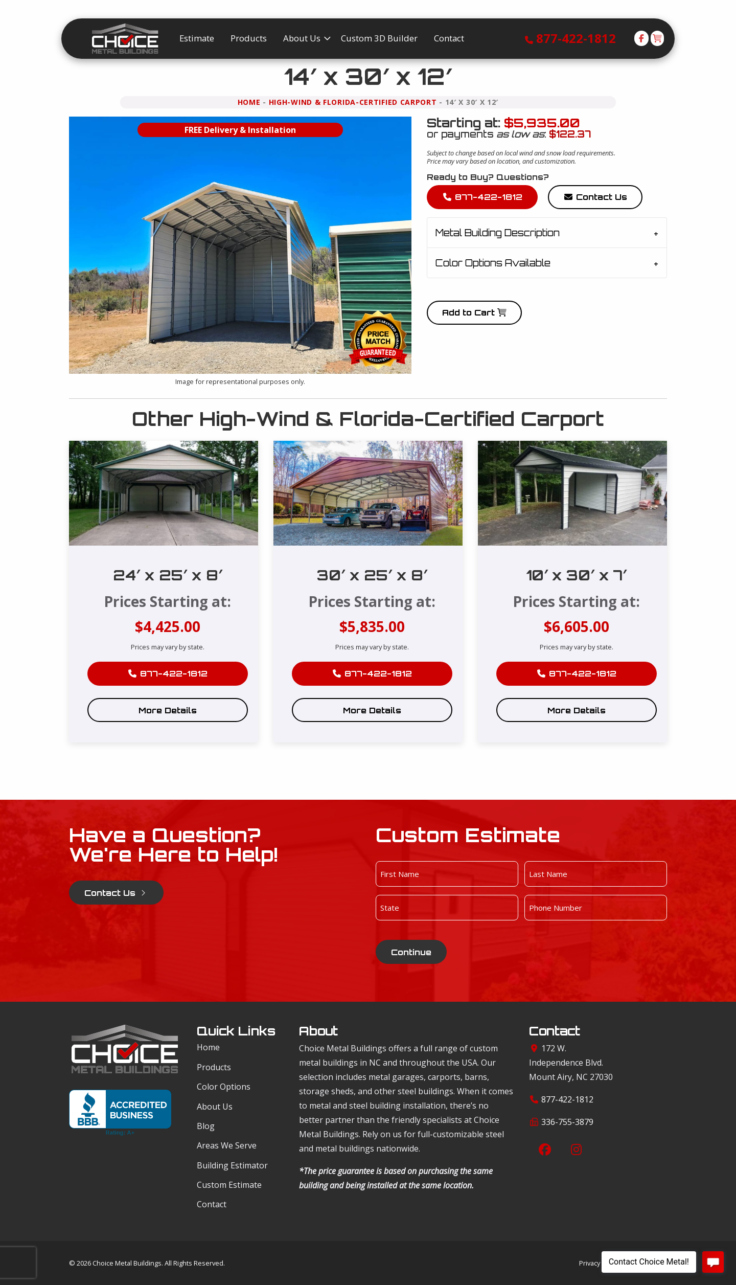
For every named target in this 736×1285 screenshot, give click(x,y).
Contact (211, 1204)
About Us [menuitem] (301, 38)
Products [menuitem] (249, 38)
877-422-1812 (576, 38)
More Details (168, 710)
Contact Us (595, 197)
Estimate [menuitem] (196, 38)
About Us (215, 1106)
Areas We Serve (227, 1145)
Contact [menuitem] (449, 38)
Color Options (223, 1086)
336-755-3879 (567, 1122)
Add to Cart (474, 312)
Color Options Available (492, 262)
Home (249, 102)
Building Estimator (232, 1165)
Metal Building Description (497, 232)
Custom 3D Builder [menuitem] (379, 38)
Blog (206, 1126)
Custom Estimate (229, 1184)
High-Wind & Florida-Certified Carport (353, 102)
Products (214, 1067)
